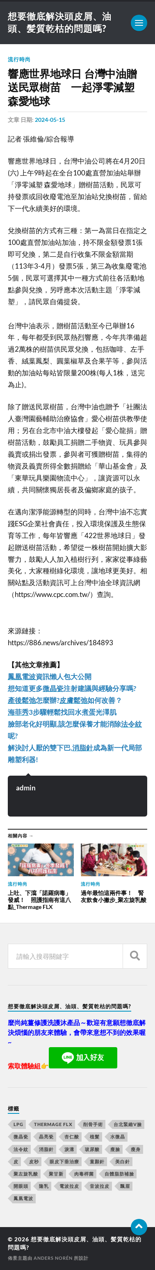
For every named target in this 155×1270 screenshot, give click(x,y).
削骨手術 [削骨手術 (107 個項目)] (93, 1124)
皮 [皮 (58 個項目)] (16, 1161)
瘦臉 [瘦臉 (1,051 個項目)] (115, 1149)
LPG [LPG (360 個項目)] (18, 1124)
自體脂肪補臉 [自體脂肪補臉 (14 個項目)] (119, 1173)
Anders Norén (53, 1258)
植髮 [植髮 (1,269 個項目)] (95, 1136)
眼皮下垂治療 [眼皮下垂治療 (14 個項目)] (64, 1161)
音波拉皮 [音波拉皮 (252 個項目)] (99, 1186)
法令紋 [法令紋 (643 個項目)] (21, 1149)
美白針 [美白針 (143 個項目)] (122, 1161)
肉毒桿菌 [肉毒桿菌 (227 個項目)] (84, 1173)
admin (26, 787)
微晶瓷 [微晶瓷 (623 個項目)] (21, 1136)
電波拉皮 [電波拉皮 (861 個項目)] (69, 1186)
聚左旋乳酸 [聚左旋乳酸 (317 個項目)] (26, 1173)
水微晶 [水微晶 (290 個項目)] (117, 1136)
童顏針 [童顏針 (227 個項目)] (97, 1161)
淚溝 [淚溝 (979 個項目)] (69, 1149)
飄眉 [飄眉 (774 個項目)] (125, 1186)
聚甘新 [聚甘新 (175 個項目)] (56, 1173)
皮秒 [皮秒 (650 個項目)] (34, 1161)
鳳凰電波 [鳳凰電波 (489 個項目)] (23, 1198)
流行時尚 (19, 59)
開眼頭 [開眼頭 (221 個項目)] (21, 1186)
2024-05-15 (50, 119)
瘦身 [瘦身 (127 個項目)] (136, 1149)
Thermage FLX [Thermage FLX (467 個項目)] (53, 1124)
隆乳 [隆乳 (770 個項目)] (44, 1186)
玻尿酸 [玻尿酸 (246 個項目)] (92, 1149)
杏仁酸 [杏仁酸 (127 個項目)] (71, 1136)
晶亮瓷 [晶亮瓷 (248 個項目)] (46, 1136)
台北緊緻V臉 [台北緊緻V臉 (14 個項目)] (128, 1124)
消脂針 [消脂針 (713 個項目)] (46, 1149)
